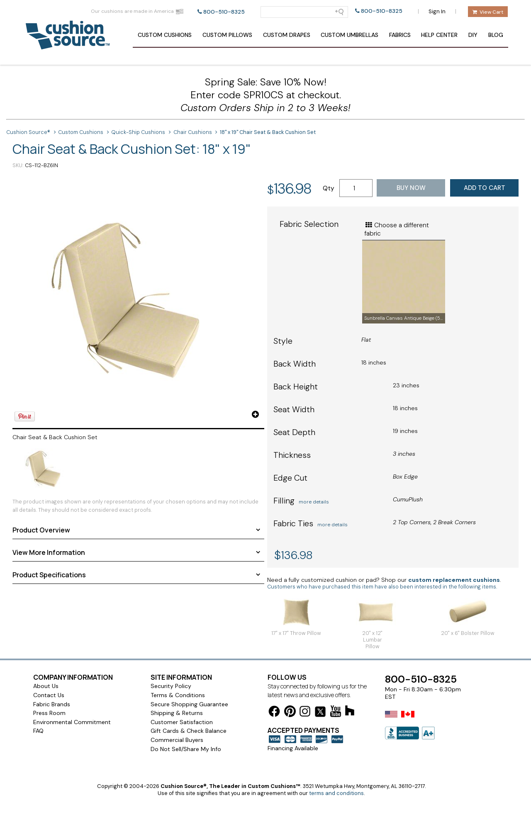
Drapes (286, 35)
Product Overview (41, 530)
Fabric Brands (51, 704)
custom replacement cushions (454, 580)
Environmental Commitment (72, 722)
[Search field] (304, 12)
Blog (495, 35)
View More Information (48, 552)
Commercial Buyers (177, 740)
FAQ (38, 730)
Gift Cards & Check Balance (189, 730)
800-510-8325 (224, 11)
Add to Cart (484, 188)
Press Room (49, 713)
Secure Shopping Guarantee (189, 704)
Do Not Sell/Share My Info (186, 749)
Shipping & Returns (177, 713)
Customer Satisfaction (182, 722)
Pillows (227, 35)
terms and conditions (336, 793)
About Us (45, 686)
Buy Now (411, 188)
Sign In (437, 11)
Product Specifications (49, 574)
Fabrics (400, 35)
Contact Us (48, 695)
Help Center (439, 35)
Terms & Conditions (178, 695)
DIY (472, 35)
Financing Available (293, 748)
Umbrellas (349, 35)
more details (314, 501)
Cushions (165, 35)
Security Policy (171, 686)
